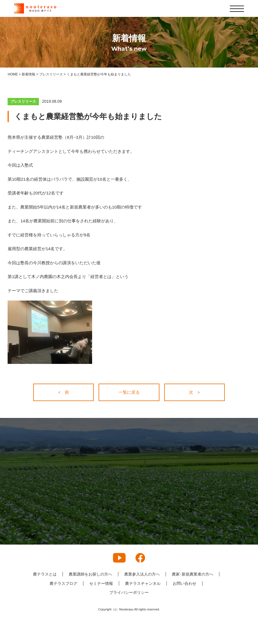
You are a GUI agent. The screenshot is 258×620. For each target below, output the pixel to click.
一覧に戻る (129, 392)
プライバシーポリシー (129, 592)
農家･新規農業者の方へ (192, 574)
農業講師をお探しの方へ (90, 574)
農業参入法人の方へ (142, 574)
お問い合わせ (184, 583)
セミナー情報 (101, 583)
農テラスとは (45, 574)
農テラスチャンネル (143, 583)
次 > (194, 392)
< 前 (63, 392)
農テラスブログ (63, 583)
